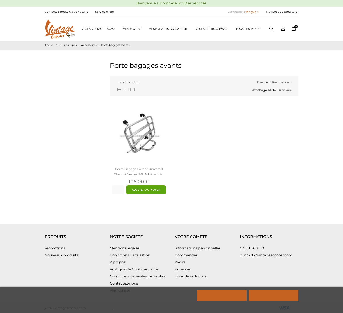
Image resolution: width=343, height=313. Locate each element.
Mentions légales (125, 248)
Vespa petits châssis (211, 28)
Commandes (186, 255)
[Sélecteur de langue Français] (252, 11)
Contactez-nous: (56, 11)
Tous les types (247, 28)
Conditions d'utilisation (130, 255)
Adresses (183, 269)
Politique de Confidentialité (134, 269)
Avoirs (180, 262)
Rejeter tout (221, 295)
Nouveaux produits (61, 255)
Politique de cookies (59, 307)
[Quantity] (118, 189)
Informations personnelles (198, 248)
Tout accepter (273, 295)
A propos (117, 262)
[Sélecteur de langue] (283, 29)
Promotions (55, 248)
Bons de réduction (191, 276)
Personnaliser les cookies (95, 307)
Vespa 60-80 (132, 28)
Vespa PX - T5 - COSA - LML (168, 28)
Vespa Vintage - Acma (98, 28)
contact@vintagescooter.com (266, 255)
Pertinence (282, 82)
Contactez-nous (124, 283)
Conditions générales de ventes (137, 276)
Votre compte (191, 236)
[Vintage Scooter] (60, 29)
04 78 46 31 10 (79, 11)
